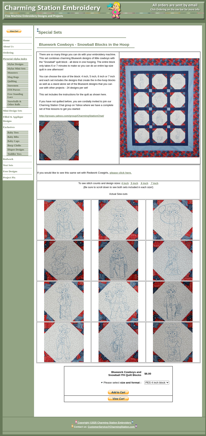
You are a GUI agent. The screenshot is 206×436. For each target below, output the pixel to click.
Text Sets (8, 165)
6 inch (144, 183)
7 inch (154, 183)
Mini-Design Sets (12, 110)
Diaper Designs (16, 149)
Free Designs (10, 171)
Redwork (8, 159)
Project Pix (9, 177)
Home (6, 40)
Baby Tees (13, 132)
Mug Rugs (13, 77)
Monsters (13, 72)
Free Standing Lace (15, 96)
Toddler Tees (14, 153)
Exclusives (9, 127)
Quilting (12, 81)
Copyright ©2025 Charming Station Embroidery (104, 422)
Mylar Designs (15, 64)
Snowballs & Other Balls (14, 103)
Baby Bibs (13, 136)
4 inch (125, 183)
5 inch (134, 183)
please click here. (121, 172)
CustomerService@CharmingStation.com (111, 426)
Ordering (8, 52)
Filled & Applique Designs (13, 118)
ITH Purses (14, 89)
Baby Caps (13, 141)
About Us (8, 46)
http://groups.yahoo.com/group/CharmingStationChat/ (71, 115)
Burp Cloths (14, 145)
